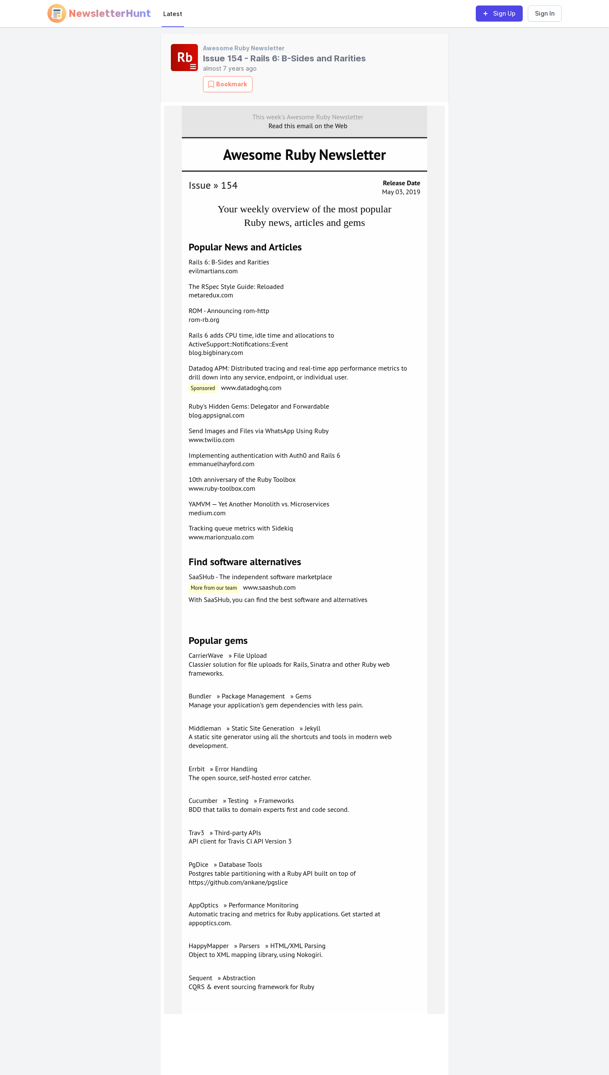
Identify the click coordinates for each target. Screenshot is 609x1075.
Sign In (544, 13)
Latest (172, 13)
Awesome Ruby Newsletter (244, 48)
